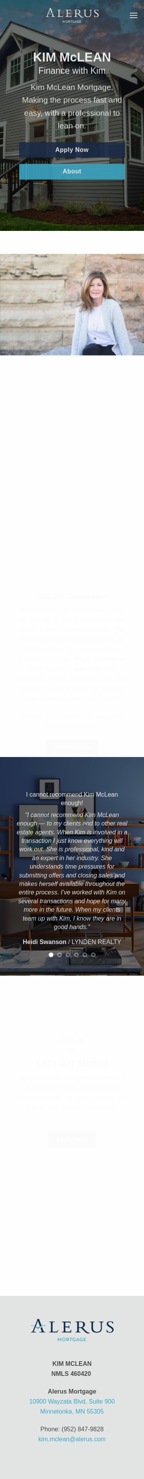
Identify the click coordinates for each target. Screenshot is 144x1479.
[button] (133, 15)
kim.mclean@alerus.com (72, 1439)
